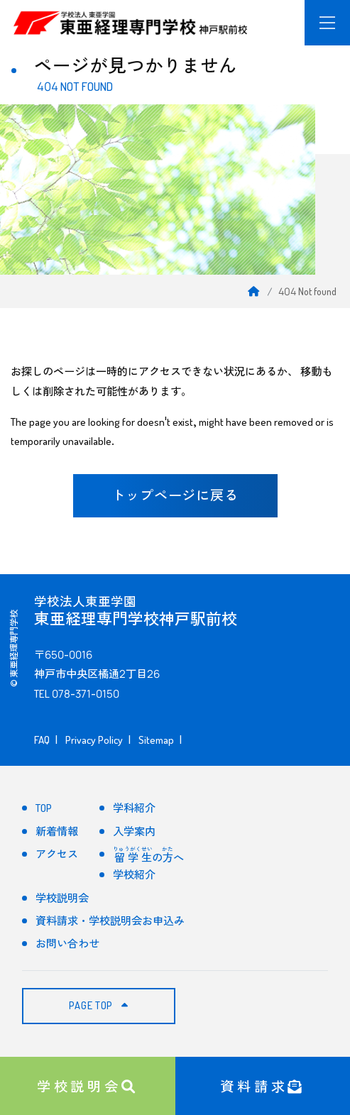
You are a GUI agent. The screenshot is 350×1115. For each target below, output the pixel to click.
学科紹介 (134, 808)
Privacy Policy (94, 739)
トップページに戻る (175, 495)
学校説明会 (87, 1085)
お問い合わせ (67, 943)
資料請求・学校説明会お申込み (110, 920)
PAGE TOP (98, 1005)
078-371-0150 (85, 693)
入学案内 (134, 831)
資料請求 (262, 1085)
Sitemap (156, 739)
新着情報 (56, 831)
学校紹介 (134, 874)
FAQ (42, 739)
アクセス (56, 854)
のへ (148, 855)
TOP (43, 808)
